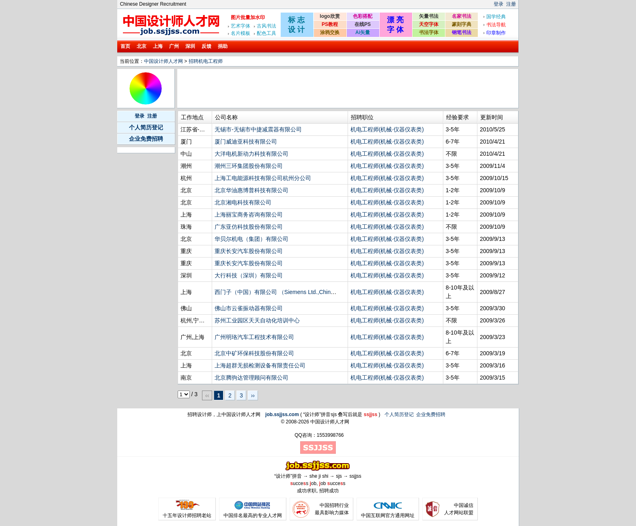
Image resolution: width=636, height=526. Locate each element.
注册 (511, 4)
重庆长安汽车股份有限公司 (249, 251)
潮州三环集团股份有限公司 (249, 166)
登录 (498, 4)
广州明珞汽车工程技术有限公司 (254, 337)
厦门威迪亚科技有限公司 (246, 141)
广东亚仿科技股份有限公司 (249, 226)
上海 (158, 46)
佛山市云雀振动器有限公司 (249, 308)
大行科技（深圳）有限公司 (249, 275)
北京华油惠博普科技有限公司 (251, 190)
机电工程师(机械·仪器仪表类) (387, 129)
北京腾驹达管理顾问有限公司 (251, 377)
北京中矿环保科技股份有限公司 (254, 353)
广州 (174, 46)
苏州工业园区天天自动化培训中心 (257, 320)
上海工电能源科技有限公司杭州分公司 (263, 178)
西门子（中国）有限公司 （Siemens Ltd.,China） (277, 292)
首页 (125, 46)
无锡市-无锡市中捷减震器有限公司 (258, 129)
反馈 (206, 46)
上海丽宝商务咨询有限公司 (249, 214)
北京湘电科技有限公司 (243, 202)
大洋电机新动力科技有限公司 (251, 153)
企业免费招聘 (146, 138)
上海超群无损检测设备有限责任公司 (260, 365)
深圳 (190, 46)
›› (253, 395)
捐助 (223, 46)
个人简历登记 (146, 127)
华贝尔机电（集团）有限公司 (251, 239)
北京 (141, 46)
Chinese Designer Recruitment (153, 4)
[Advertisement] (326, 88)
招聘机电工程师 (206, 61)
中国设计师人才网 (163, 61)
